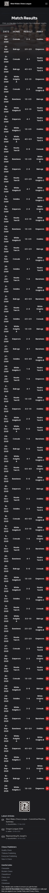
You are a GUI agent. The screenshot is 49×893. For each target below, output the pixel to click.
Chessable (5, 868)
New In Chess (6, 859)
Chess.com (5, 877)
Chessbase (5, 883)
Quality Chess (6, 850)
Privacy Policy (34, 891)
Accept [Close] (44, 889)
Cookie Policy (21, 891)
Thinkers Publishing (8, 853)
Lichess (4, 880)
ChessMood (6, 874)
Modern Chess (6, 871)
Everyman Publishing (9, 856)
